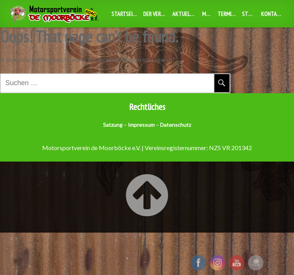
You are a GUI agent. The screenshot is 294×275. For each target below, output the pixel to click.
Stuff (249, 14)
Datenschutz (175, 124)
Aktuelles (185, 14)
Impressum (141, 124)
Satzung (112, 124)
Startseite (125, 14)
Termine (227, 14)
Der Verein (155, 14)
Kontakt (272, 14)
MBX (207, 14)
